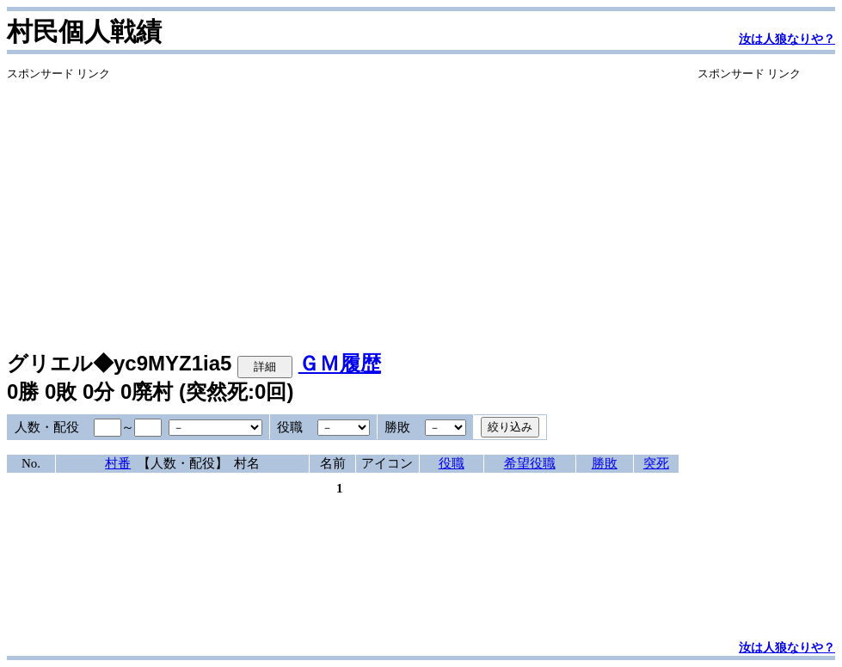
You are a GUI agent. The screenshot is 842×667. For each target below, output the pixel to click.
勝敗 (605, 463)
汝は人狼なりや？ (787, 39)
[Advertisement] (343, 202)
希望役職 (530, 463)
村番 (118, 463)
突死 (656, 463)
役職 (451, 463)
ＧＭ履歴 (339, 363)
